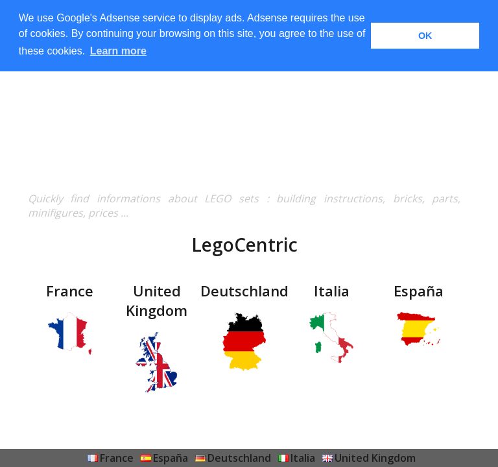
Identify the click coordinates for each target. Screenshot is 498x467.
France (117, 458)
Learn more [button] (118, 50)
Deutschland (239, 458)
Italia (302, 458)
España (170, 458)
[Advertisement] (244, 100)
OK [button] (425, 35)
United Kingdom (375, 458)
